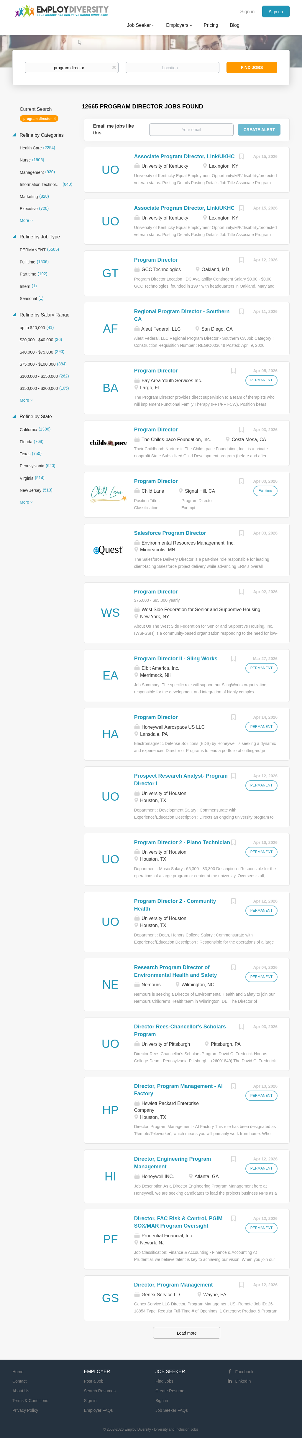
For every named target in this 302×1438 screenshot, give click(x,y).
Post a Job (94, 1381)
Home (17, 1371)
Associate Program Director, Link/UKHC (184, 156)
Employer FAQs (98, 1410)
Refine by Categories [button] (41, 135)
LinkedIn (243, 1381)
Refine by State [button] (35, 416)
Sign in (247, 11)
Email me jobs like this (113, 129)
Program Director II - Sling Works (176, 659)
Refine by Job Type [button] (39, 236)
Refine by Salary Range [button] (43, 314)
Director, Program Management (173, 1285)
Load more (187, 1333)
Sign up (276, 11)
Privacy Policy (25, 1410)
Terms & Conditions (30, 1400)
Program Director (156, 260)
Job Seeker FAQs (171, 1410)
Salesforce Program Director (170, 533)
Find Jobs (252, 67)
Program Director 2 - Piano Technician (182, 842)
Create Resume (169, 1390)
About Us (20, 1390)
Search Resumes (100, 1390)
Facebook (244, 1371)
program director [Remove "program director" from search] (37, 119)
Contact (19, 1381)
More (24, 220)
